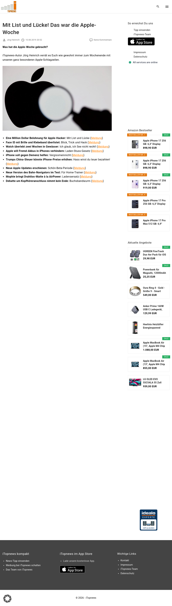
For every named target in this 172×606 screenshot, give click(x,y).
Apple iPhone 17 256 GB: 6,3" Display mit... (154, 142)
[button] (7, 598)
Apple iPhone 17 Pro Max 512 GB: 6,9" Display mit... (154, 222)
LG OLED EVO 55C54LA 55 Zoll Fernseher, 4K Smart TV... (154, 381)
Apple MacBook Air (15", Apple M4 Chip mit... (154, 344)
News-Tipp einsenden (17, 561)
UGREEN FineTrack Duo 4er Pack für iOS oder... (154, 253)
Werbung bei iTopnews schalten (23, 565)
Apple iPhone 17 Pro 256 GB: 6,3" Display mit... (154, 202)
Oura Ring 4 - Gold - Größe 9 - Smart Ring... (154, 289)
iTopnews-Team (142, 34)
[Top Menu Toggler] (167, 6)
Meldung (96, 138)
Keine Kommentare (103, 40)
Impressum (140, 52)
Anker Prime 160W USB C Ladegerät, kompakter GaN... (153, 308)
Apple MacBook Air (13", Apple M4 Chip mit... (154, 363)
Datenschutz (140, 56)
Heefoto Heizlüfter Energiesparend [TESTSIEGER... (153, 326)
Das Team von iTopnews (19, 569)
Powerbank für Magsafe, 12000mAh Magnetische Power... (154, 271)
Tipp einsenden (142, 30)
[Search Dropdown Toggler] (158, 6)
